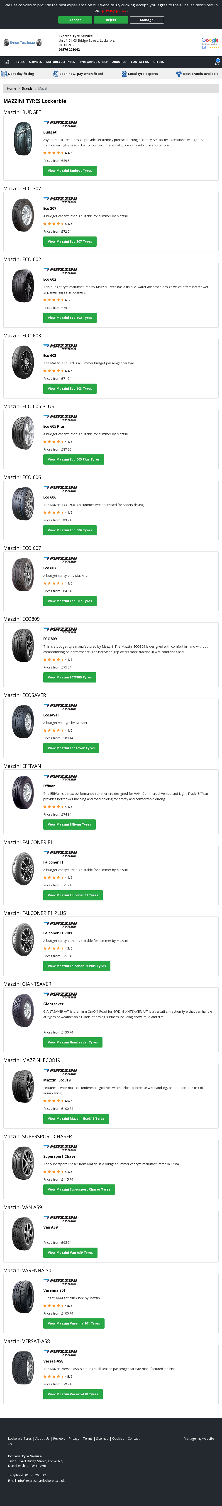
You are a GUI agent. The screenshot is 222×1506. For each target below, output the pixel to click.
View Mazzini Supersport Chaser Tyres (79, 1189)
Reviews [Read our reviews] (59, 1438)
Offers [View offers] (158, 62)
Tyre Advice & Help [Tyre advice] (93, 62)
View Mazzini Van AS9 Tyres (70, 1252)
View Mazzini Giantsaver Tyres (73, 1042)
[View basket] (217, 62)
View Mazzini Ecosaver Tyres (71, 748)
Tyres (20, 62)
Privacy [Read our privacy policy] (74, 1438)
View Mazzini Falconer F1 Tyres (73, 895)
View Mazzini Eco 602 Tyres (70, 317)
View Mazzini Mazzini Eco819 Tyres (76, 1118)
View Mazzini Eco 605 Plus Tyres (74, 459)
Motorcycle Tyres (60, 62)
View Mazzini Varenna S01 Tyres (74, 1323)
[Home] (7, 62)
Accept (75, 20)
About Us (119, 62)
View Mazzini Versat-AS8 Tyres (73, 1394)
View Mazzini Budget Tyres (70, 170)
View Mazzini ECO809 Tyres (70, 677)
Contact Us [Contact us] (140, 62)
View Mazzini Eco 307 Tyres (70, 241)
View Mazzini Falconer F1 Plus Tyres (77, 966)
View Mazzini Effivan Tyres (69, 824)
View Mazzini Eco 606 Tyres (70, 530)
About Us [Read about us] (42, 1438)
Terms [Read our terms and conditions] (88, 1438)
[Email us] (41, 1480)
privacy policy (114, 10)
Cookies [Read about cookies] (118, 1438)
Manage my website (199, 1438)
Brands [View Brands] (27, 88)
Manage (147, 20)
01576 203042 (69, 49)
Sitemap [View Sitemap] (102, 1438)
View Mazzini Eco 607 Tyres (70, 601)
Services (35, 62)
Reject (111, 20)
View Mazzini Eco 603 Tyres (70, 388)
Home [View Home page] (11, 88)
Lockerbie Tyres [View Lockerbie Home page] (20, 1438)
